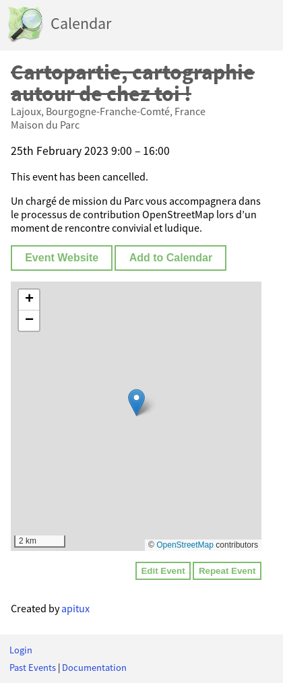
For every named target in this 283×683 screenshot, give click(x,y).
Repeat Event (227, 571)
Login (20, 650)
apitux (75, 608)
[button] (136, 402)
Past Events (32, 667)
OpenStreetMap (185, 545)
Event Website (61, 257)
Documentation (94, 667)
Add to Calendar (171, 257)
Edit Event (163, 571)
